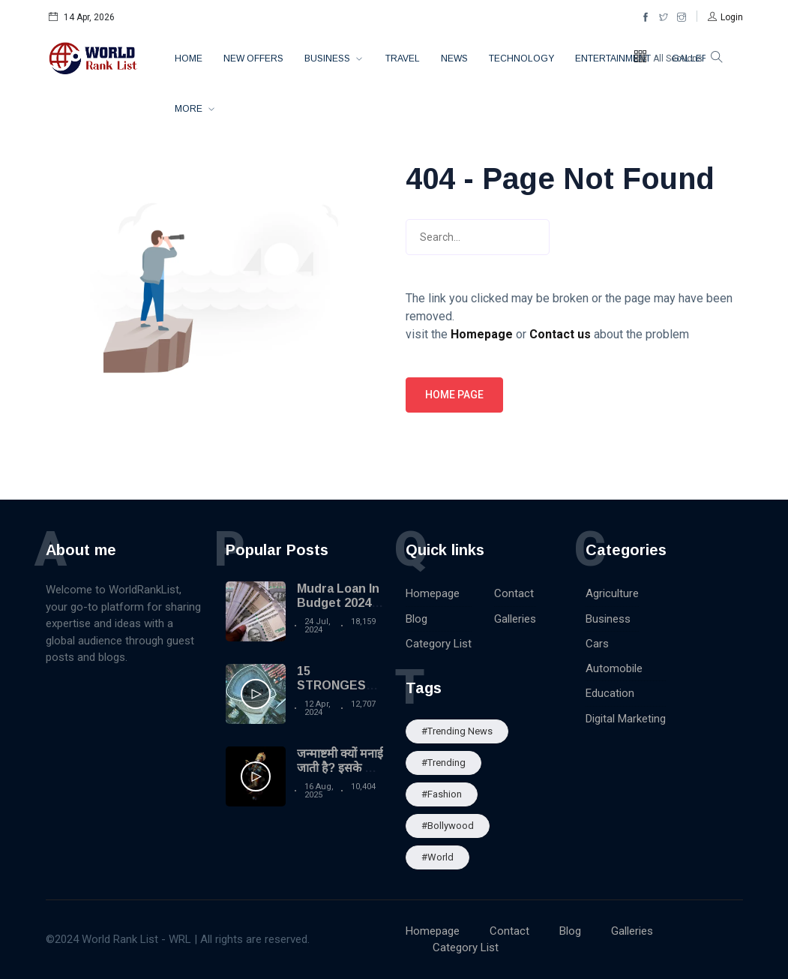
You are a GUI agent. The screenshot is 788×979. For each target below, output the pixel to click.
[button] (725, 17)
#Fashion (441, 794)
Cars (597, 643)
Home (188, 58)
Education (610, 693)
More (190, 109)
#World (437, 857)
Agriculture (612, 593)
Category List (439, 643)
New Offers (253, 58)
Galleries (515, 619)
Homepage (433, 593)
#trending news (457, 731)
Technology (521, 58)
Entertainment (613, 58)
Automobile (614, 668)
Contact (514, 593)
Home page (454, 395)
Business (328, 58)
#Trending (443, 762)
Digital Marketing (626, 718)
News (454, 58)
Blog (416, 619)
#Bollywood (447, 825)
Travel (402, 58)
